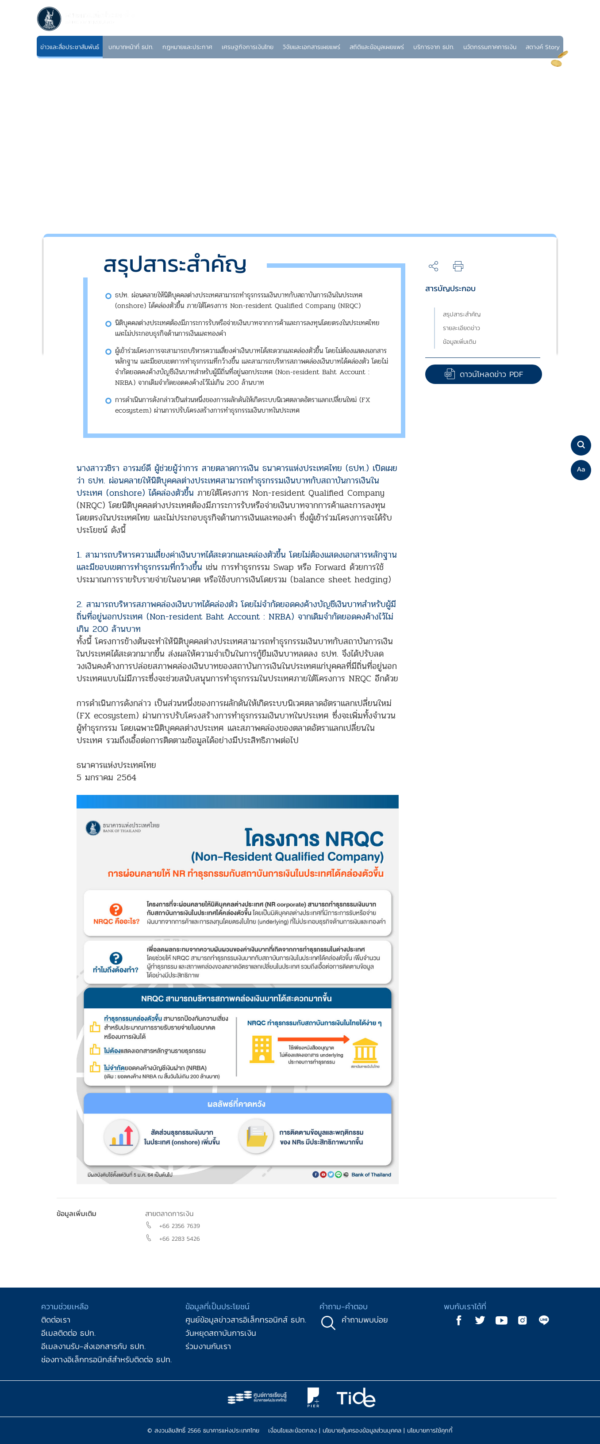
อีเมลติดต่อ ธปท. (68, 1333)
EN (553, 28)
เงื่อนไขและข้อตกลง (292, 1430)
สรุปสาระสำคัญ (462, 314)
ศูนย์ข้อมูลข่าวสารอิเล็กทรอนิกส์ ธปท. (245, 1320)
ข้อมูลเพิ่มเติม (459, 341)
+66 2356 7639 (179, 1226)
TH (542, 28)
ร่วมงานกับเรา (208, 1346)
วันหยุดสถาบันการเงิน (220, 1333)
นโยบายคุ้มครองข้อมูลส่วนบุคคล (362, 1430)
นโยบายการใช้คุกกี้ (430, 1430)
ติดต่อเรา (55, 1320)
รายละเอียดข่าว (461, 328)
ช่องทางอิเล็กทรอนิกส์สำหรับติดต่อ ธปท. (106, 1359)
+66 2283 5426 (179, 1238)
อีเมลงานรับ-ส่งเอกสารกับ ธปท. (93, 1346)
